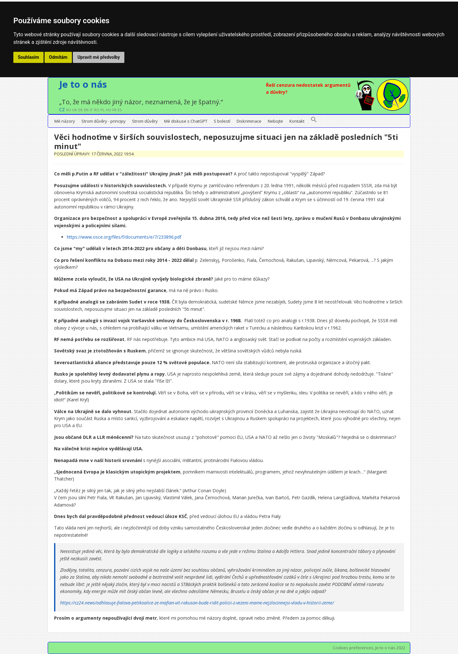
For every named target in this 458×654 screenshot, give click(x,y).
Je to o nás (83, 84)
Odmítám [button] (58, 57)
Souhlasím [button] (28, 57)
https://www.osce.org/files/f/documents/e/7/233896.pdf (124, 237)
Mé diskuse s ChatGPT (185, 121)
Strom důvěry (145, 121)
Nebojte (275, 121)
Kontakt (296, 121)
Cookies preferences (353, 648)
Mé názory (64, 121)
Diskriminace (249, 121)
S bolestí (222, 121)
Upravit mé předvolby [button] (98, 57)
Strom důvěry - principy (103, 121)
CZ (62, 109)
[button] (314, 121)
